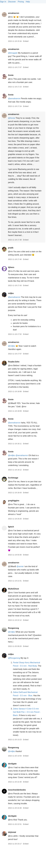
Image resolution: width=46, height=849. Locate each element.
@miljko (11, 346)
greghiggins (13, 501)
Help (28, 2)
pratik (10, 248)
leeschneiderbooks (17, 790)
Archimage (13, 478)
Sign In (3, 2)
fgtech (11, 527)
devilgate (12, 764)
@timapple (12, 53)
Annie (10, 75)
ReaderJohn (13, 362)
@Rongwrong (14, 658)
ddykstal (12, 832)
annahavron (13, 13)
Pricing (21, 2)
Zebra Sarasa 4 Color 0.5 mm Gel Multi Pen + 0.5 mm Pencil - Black (26, 712)
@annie (20, 566)
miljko (11, 293)
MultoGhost (13, 589)
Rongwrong (13, 628)
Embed (25, 41)
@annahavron (14, 98)
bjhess (11, 267)
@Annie (11, 118)
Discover (12, 2)
